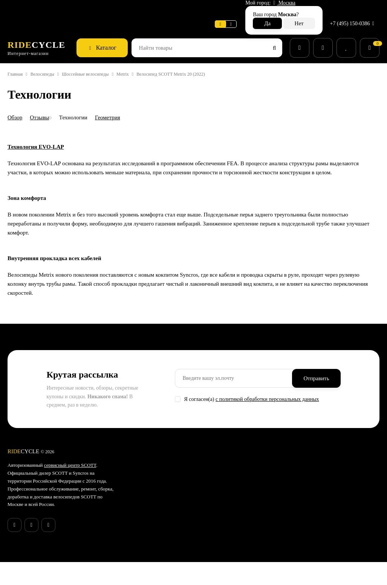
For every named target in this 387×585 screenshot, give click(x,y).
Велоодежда (217, 506)
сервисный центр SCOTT (79, 466)
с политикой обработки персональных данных (279, 400)
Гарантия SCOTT (283, 466)
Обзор (16, 100)
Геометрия (118, 100)
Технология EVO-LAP (37, 195)
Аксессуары (217, 486)
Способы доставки (160, 495)
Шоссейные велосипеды (100, 58)
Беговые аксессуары (227, 564)
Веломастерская (29, 9)
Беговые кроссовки (225, 544)
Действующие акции (162, 563)
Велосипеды (49, 58)
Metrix (143, 58)
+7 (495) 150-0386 (351, 9)
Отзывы (43, 100)
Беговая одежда (222, 554)
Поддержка (145, 9)
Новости (111, 9)
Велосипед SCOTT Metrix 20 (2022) (197, 58)
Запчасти (213, 496)
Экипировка (217, 515)
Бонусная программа (163, 553)
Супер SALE (216, 466)
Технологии (81, 100)
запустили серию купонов (50, 548)
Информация (76, 9)
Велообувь (215, 525)
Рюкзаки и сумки (222, 535)
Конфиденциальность (164, 544)
